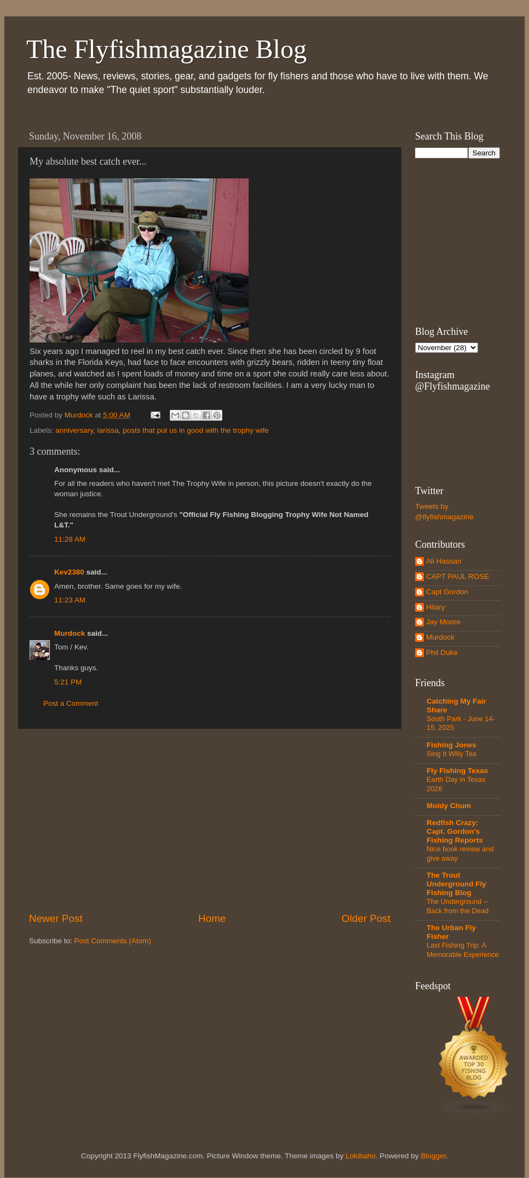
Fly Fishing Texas (457, 771)
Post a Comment (71, 703)
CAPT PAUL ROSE (457, 576)
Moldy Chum (449, 806)
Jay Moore (443, 622)
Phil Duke (442, 652)
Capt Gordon (447, 592)
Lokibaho (361, 1156)
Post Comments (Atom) (112, 941)
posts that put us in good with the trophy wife (195, 430)
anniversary (74, 430)
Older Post (366, 918)
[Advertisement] (209, 820)
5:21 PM (68, 682)
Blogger (433, 1156)
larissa (108, 430)
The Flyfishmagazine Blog (166, 48)
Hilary (435, 607)
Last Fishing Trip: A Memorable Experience (463, 950)
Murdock (69, 633)
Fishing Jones (451, 745)
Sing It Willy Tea (451, 754)
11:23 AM (69, 600)
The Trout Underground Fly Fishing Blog (456, 884)
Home (212, 918)
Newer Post (56, 918)
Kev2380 (69, 572)
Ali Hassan (444, 561)
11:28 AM (69, 539)
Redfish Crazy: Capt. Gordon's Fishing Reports (455, 831)
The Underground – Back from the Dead (457, 906)
